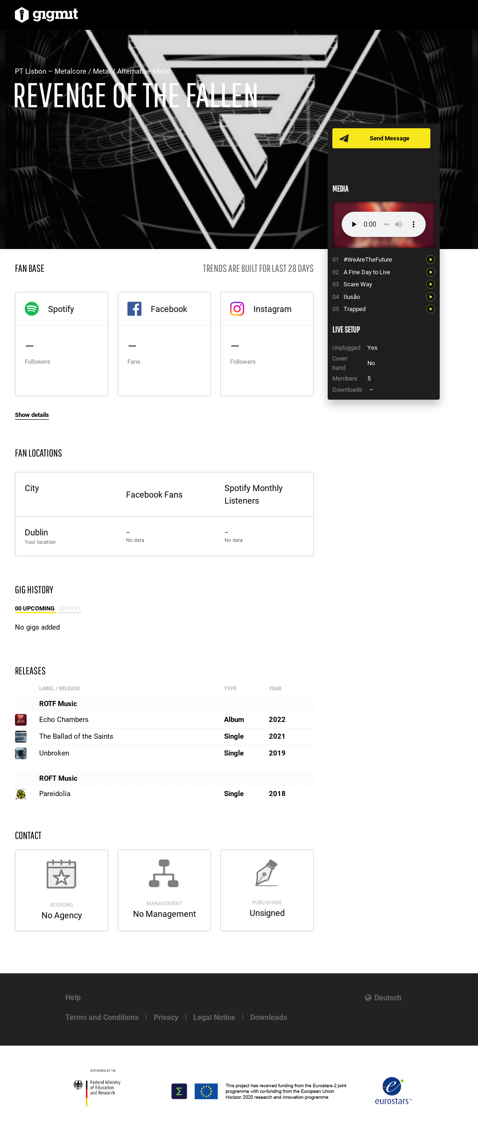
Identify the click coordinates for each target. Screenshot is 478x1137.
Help (73, 997)
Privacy (166, 1017)
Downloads (268, 1017)
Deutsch (387, 997)
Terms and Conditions (102, 1017)
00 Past (69, 608)
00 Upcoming (35, 608)
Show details (32, 414)
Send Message (389, 138)
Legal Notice (214, 1017)
